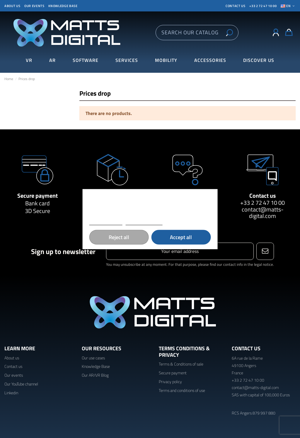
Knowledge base (62, 6)
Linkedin (11, 393)
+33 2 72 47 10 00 (263, 6)
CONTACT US (236, 6)
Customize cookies (143, 222)
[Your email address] (180, 251)
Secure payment (37, 195)
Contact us (262, 195)
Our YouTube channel (21, 384)
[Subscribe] (265, 251)
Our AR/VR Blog (95, 375)
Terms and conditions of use (182, 390)
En (288, 6)
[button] (259, 60)
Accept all (181, 237)
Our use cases (93, 358)
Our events (34, 6)
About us (12, 6)
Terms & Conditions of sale (181, 364)
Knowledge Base (96, 366)
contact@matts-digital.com (263, 212)
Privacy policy (170, 381)
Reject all (119, 237)
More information (105, 222)
